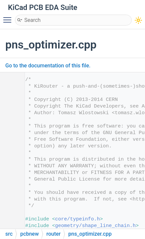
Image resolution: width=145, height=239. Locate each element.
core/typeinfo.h (77, 219)
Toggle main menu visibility (9, 17)
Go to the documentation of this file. (48, 65)
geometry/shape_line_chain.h (95, 226)
